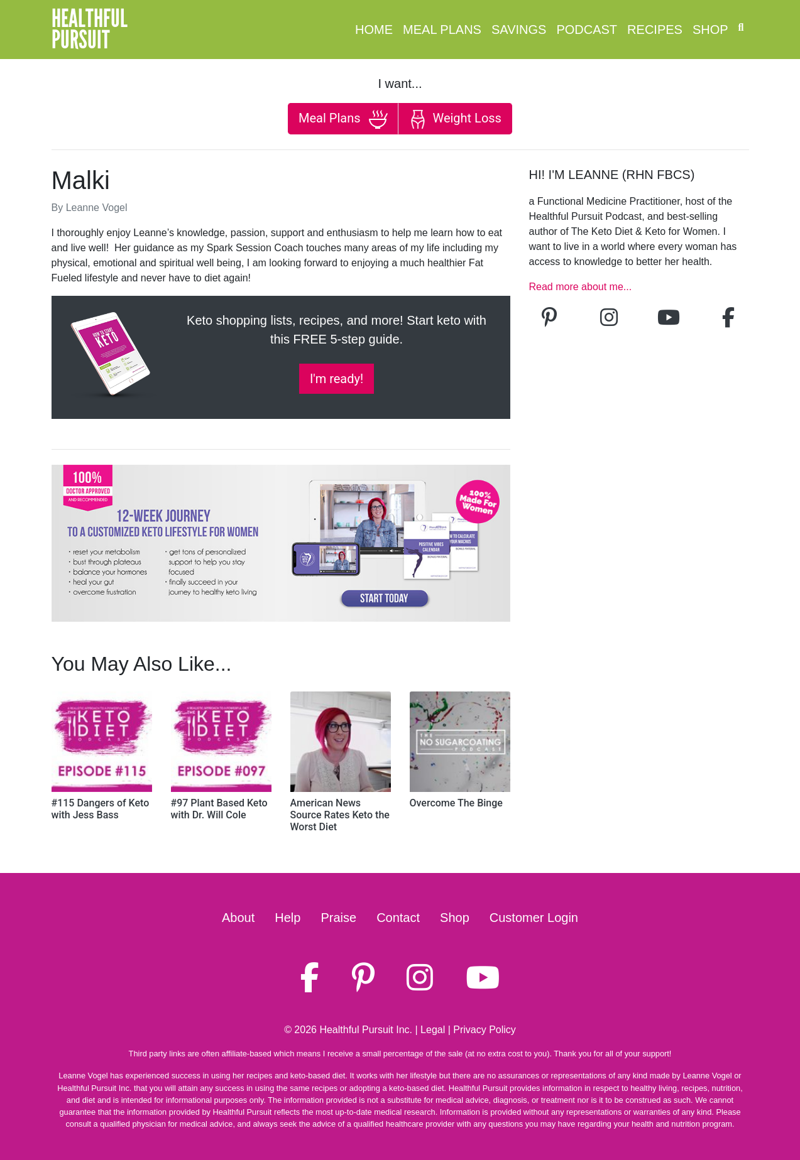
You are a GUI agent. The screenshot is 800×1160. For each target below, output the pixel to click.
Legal (432, 1029)
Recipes (654, 29)
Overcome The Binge (456, 803)
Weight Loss (454, 119)
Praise (338, 917)
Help (287, 917)
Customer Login (534, 917)
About (238, 917)
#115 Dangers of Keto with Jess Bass (101, 809)
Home (374, 29)
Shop (710, 29)
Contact (398, 917)
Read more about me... (580, 286)
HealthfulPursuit (90, 29)
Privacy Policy (484, 1029)
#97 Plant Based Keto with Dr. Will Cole (219, 809)
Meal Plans (442, 29)
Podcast (586, 29)
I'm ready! (336, 378)
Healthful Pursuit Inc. (365, 1029)
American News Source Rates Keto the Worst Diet (340, 815)
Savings (518, 29)
